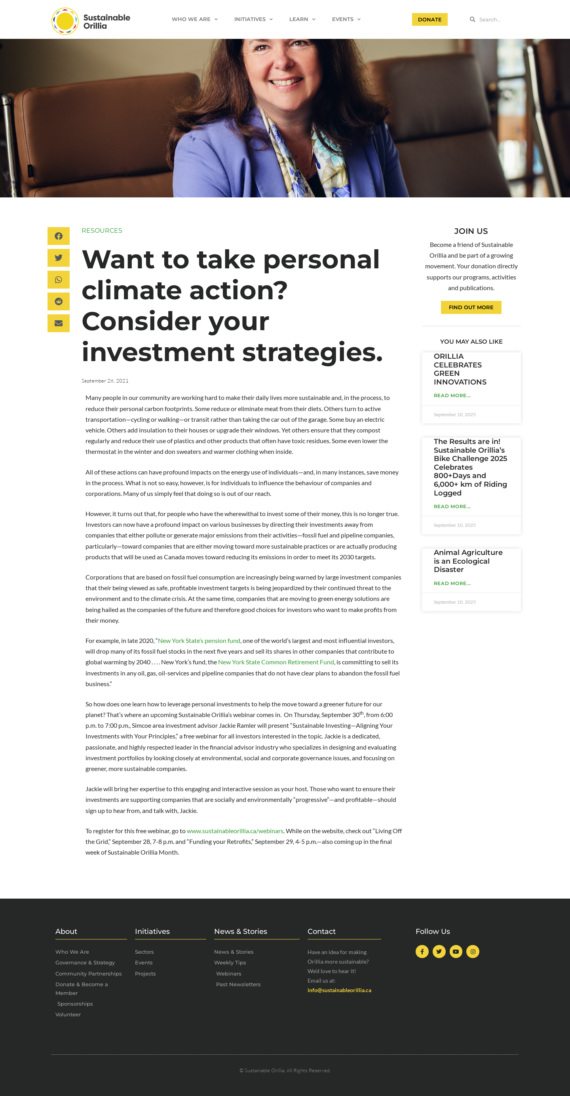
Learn (302, 19)
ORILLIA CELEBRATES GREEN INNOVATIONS (460, 369)
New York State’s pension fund (199, 640)
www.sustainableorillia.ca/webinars (235, 830)
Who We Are (195, 19)
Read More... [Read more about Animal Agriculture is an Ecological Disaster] (452, 583)
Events (346, 19)
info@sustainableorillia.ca (339, 990)
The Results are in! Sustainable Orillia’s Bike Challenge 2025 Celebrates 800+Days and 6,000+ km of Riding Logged (470, 467)
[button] (59, 236)
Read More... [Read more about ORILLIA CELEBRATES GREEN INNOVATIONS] (452, 395)
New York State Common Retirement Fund (276, 662)
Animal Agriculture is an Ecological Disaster (468, 561)
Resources (102, 230)
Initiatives (253, 19)
